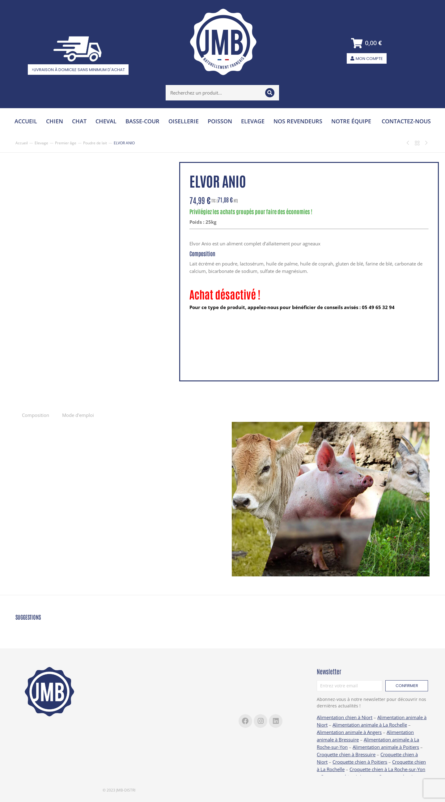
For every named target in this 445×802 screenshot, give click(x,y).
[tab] (35, 415)
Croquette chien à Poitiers (360, 762)
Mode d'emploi (78, 415)
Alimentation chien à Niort (344, 717)
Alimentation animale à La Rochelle (370, 725)
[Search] (269, 92)
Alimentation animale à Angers (349, 732)
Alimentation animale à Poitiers (386, 747)
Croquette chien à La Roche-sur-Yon (387, 769)
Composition (35, 415)
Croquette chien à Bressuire (346, 754)
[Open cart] (367, 43)
